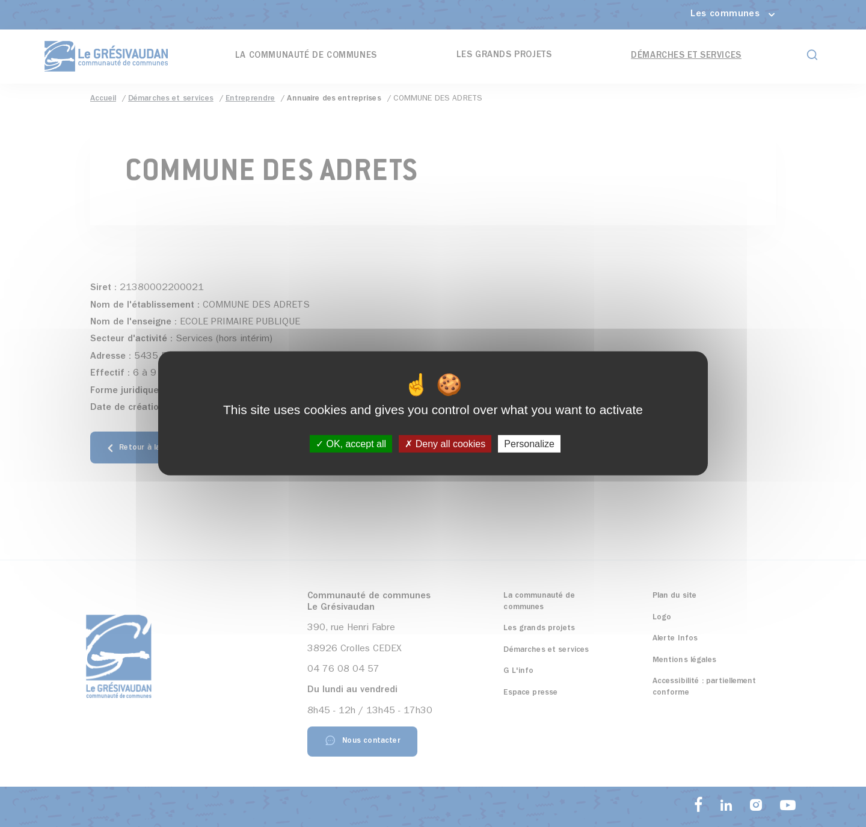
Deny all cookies (445, 444)
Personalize (529, 444)
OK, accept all (351, 444)
